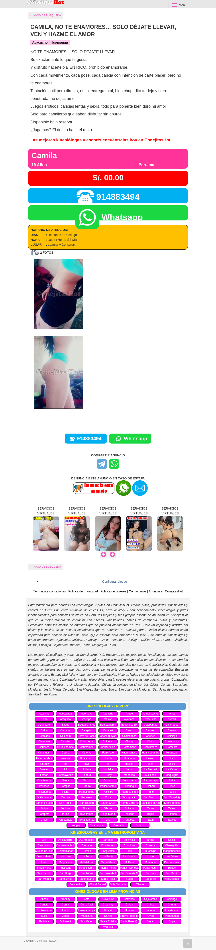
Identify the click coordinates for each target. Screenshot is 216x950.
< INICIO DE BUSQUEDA (45, 566)
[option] (45, 528)
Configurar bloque (114, 581)
